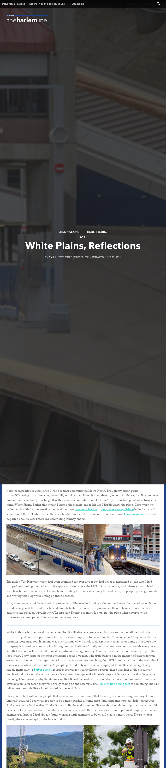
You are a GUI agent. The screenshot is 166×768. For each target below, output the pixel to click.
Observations (69, 232)
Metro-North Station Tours (47, 4)
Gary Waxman (133, 514)
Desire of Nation (86, 509)
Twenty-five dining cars (114, 684)
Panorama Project (13, 4)
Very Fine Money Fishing (117, 509)
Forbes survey (43, 669)
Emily (52, 257)
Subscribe (78, 4)
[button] (44, 549)
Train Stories (97, 232)
